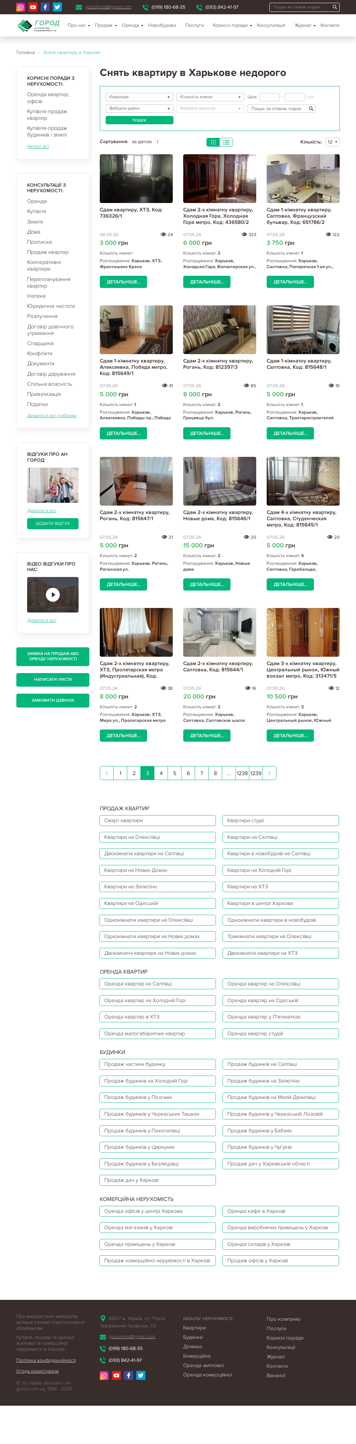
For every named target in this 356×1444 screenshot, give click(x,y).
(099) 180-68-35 (168, 7)
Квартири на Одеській (133, 907)
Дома (33, 231)
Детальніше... (123, 282)
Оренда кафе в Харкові (258, 1229)
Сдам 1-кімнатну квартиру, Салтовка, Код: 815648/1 (299, 364)
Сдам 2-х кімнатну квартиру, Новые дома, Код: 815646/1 (218, 515)
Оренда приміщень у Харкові (142, 1272)
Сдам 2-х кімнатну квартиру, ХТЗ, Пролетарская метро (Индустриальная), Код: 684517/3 (135, 672)
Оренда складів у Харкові (261, 1272)
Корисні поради (230, 25)
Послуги (194, 25)
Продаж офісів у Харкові (259, 1293)
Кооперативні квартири (44, 265)
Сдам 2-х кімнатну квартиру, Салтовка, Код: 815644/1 (218, 666)
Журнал (303, 25)
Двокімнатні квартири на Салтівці (147, 855)
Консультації (281, 1385)
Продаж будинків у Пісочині (140, 1110)
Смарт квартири (125, 820)
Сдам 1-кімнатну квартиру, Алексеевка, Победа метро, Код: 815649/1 (134, 367)
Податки (37, 404)
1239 (255, 773)
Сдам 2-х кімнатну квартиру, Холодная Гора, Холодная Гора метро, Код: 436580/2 (218, 215)
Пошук (139, 120)
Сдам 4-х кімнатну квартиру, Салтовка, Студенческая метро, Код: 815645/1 (302, 518)
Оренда (37, 201)
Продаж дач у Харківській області (271, 1180)
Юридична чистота (51, 306)
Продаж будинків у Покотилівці (145, 1145)
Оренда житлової (203, 1403)
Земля (35, 221)
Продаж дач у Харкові (133, 1197)
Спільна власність (49, 384)
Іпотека (36, 295)
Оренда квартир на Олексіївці (266, 991)
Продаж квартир (47, 252)
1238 (242, 773)
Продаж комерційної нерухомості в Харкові (149, 1294)
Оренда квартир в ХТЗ (133, 1026)
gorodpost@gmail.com (108, 7)
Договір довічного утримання (50, 330)
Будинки (193, 1375)
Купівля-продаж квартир (47, 115)
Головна (25, 52)
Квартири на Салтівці (255, 838)
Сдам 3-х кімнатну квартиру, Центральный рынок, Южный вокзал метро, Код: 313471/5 (303, 669)
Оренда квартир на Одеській (264, 1009)
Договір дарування (51, 373)
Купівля (36, 211)
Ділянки (192, 1384)
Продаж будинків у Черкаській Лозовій (278, 1127)
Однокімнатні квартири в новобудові (275, 925)
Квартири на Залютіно (133, 890)
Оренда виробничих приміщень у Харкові (271, 1250)
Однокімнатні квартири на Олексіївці (152, 925)
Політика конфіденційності (46, 1398)
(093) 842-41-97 (221, 7)
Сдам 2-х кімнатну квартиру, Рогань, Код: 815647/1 (135, 515)
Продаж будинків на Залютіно (266, 1093)
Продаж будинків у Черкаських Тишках (154, 1127)
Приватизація (44, 394)
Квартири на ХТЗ (249, 890)
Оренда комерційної (207, 1413)
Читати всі (38, 146)
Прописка (39, 242)
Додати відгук (53, 523)
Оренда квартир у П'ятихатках (266, 1026)
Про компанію (283, 1357)
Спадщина (40, 343)
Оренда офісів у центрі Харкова (145, 1229)
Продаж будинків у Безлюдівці (144, 1180)
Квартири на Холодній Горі (262, 872)
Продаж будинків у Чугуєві (262, 1162)
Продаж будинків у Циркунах (142, 1162)
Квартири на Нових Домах (138, 872)
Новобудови (162, 25)
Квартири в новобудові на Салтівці (272, 855)
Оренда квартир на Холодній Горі (147, 1009)
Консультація (271, 25)
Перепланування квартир (49, 282)
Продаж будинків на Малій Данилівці (275, 1110)
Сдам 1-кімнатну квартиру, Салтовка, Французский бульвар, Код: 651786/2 (299, 215)
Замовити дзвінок (53, 700)
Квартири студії (247, 820)
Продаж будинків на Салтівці (265, 1075)
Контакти (330, 25)
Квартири (194, 1366)
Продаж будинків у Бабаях (262, 1145)
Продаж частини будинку (137, 1075)
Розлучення (42, 316)
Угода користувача (37, 1409)
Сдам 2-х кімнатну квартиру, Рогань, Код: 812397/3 (218, 364)
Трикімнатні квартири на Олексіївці (272, 942)
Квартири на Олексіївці (134, 838)
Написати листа (53, 679)
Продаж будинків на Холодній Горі (149, 1093)
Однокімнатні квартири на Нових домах (155, 942)
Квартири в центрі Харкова (262, 907)
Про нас (77, 25)
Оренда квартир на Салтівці (140, 991)
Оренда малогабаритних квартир (146, 1043)
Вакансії (276, 1413)
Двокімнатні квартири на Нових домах (153, 960)
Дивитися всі (41, 511)
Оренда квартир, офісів (48, 97)
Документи (41, 363)
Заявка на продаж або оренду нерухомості (53, 656)
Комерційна (197, 1394)
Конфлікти (39, 353)
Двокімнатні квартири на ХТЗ (265, 960)
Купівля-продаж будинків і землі (47, 131)
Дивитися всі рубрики (51, 416)
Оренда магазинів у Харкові (140, 1250)
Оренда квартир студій (257, 1043)
